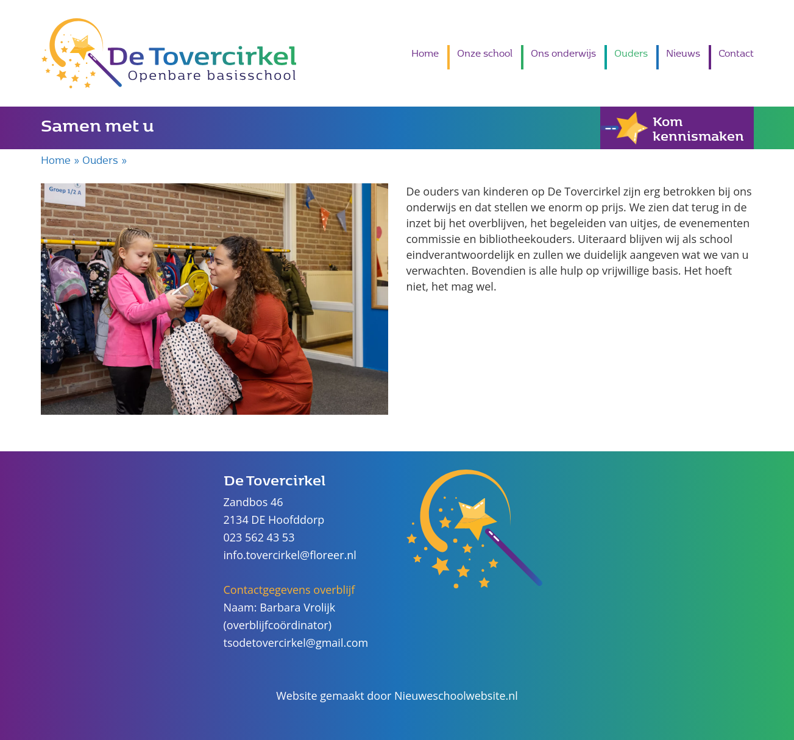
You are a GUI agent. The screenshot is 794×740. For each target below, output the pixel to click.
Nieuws (683, 52)
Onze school (484, 52)
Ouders (631, 52)
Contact (736, 52)
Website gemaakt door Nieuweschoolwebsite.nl (397, 695)
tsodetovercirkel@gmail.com (296, 642)
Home (425, 52)
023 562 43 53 (259, 537)
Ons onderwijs (563, 52)
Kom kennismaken (672, 128)
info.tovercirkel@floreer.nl (290, 555)
